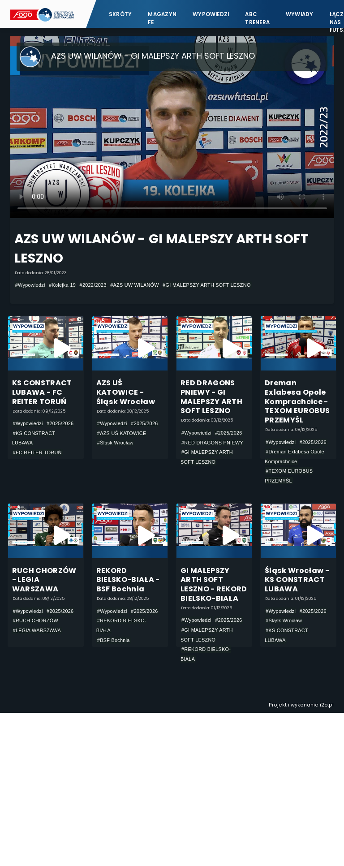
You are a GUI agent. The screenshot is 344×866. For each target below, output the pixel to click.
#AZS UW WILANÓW (134, 285)
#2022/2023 (93, 285)
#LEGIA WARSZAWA (37, 630)
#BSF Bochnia (113, 640)
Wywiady (300, 14)
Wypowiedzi (211, 14)
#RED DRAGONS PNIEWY (212, 442)
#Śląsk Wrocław (115, 442)
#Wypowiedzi (30, 285)
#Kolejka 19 (62, 285)
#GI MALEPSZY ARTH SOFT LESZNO (206, 285)
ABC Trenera (257, 18)
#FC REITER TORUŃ (37, 452)
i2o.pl (327, 705)
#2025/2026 (60, 423)
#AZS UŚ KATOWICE (121, 433)
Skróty (120, 14)
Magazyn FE (162, 18)
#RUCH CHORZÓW (35, 620)
